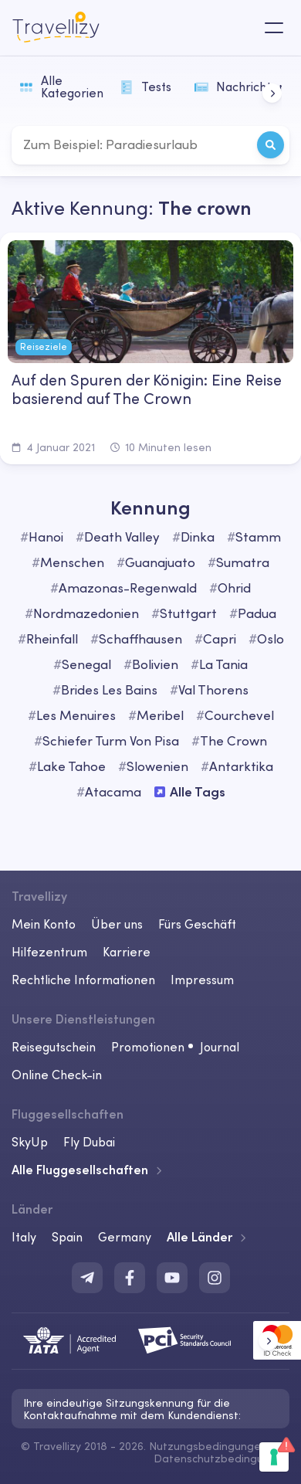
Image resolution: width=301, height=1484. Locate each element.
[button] (272, 93)
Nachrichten (236, 86)
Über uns (117, 924)
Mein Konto (44, 924)
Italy (24, 1237)
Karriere (126, 952)
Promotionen (147, 1047)
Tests (145, 86)
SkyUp (30, 1142)
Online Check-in (57, 1074)
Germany (124, 1237)
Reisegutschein (54, 1047)
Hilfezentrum (49, 952)
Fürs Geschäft (197, 924)
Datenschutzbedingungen (221, 1458)
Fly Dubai (89, 1142)
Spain (67, 1237)
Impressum (202, 979)
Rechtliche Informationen (83, 979)
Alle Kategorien (61, 86)
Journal (219, 1047)
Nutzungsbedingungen (208, 1446)
